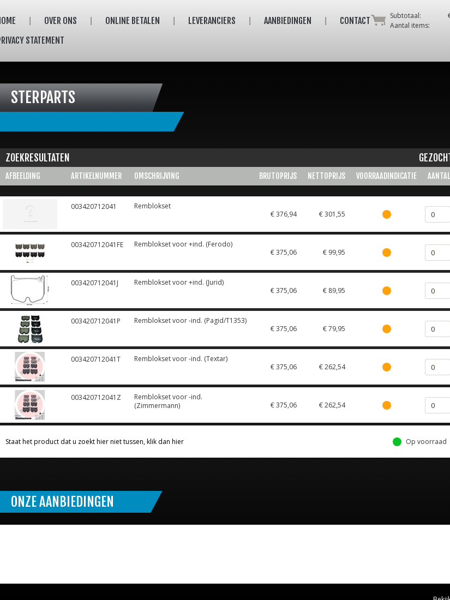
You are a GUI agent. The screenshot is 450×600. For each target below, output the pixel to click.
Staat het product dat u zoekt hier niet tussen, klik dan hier (94, 441)
